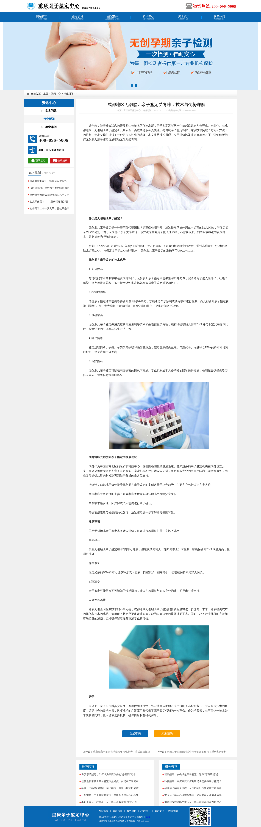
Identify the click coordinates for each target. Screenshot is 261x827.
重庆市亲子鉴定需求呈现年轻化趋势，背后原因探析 (121, 751)
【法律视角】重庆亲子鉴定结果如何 (49, 187)
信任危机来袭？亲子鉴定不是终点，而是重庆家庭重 (109, 781)
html (148, 817)
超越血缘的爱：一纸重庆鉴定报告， (49, 181)
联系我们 (145, 811)
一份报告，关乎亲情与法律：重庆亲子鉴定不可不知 (109, 795)
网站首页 (104, 811)
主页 (45, 93)
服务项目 (132, 811)
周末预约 (167, 733)
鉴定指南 (118, 811)
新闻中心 (56, 93)
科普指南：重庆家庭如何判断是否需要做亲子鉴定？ (192, 781)
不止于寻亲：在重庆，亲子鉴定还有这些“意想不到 (109, 802)
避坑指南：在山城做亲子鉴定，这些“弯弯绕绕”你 (191, 774)
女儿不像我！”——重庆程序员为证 (49, 201)
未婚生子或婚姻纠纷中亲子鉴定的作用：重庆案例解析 (196, 751)
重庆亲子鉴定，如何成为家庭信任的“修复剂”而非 (108, 774)
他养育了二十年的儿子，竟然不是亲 (49, 208)
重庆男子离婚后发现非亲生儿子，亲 (49, 194)
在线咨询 (135, 733)
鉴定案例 (159, 811)
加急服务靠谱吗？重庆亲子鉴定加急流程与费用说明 (192, 802)
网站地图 (173, 811)
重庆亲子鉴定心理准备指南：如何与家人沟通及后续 (192, 795)
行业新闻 (68, 93)
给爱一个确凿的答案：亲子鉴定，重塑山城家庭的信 (109, 788)
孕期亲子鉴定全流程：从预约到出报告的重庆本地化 (192, 788)
